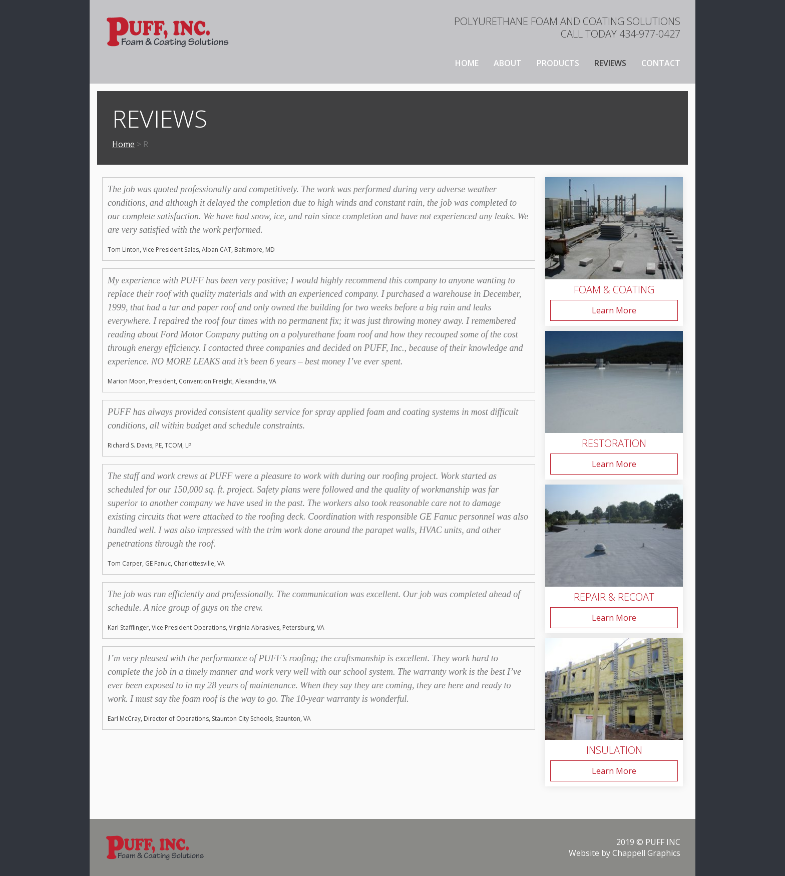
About (508, 63)
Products (558, 63)
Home (467, 63)
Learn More (614, 310)
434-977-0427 (649, 34)
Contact (660, 63)
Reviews (610, 63)
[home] (167, 32)
